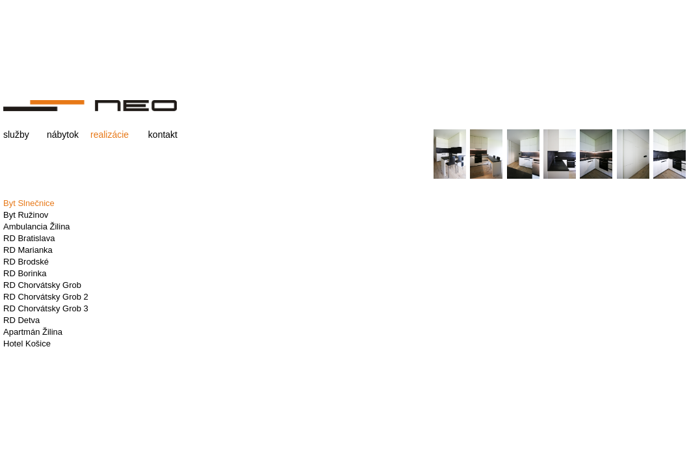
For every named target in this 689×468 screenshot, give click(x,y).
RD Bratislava (29, 238)
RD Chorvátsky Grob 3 (45, 308)
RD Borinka (24, 273)
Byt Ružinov (25, 215)
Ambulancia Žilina (36, 226)
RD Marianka (28, 250)
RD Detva (21, 320)
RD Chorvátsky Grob (42, 285)
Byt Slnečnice (29, 203)
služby (16, 134)
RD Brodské (26, 261)
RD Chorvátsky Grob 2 (45, 297)
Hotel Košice (27, 343)
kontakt (162, 134)
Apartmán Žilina (32, 332)
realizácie (109, 134)
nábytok (63, 134)
